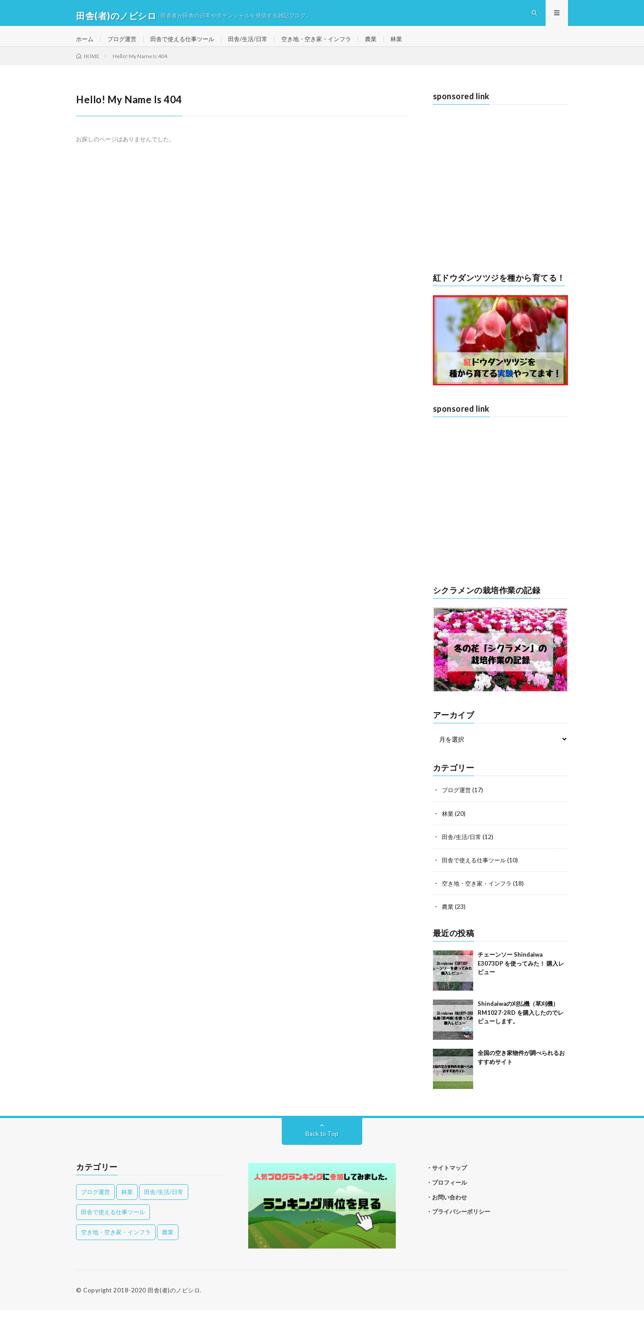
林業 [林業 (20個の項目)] (127, 1202)
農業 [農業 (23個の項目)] (168, 1242)
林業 (414, 44)
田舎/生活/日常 (258, 44)
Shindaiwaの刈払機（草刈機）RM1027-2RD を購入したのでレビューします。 (521, 1023)
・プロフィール (443, 1193)
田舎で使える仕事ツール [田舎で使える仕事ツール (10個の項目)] (113, 1222)
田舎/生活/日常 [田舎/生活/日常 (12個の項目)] (163, 1202)
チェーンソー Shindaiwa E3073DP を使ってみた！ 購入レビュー (521, 974)
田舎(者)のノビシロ (174, 1300)
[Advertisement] (500, 201)
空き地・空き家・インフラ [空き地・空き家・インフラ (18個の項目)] (116, 1242)
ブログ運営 (124, 44)
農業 (387, 44)
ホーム (85, 44)
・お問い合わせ (443, 1207)
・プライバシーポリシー (455, 1222)
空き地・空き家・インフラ (330, 44)
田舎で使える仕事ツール (188, 44)
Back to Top (322, 1144)
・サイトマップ (443, 1178)
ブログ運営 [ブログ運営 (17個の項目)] (95, 1202)
